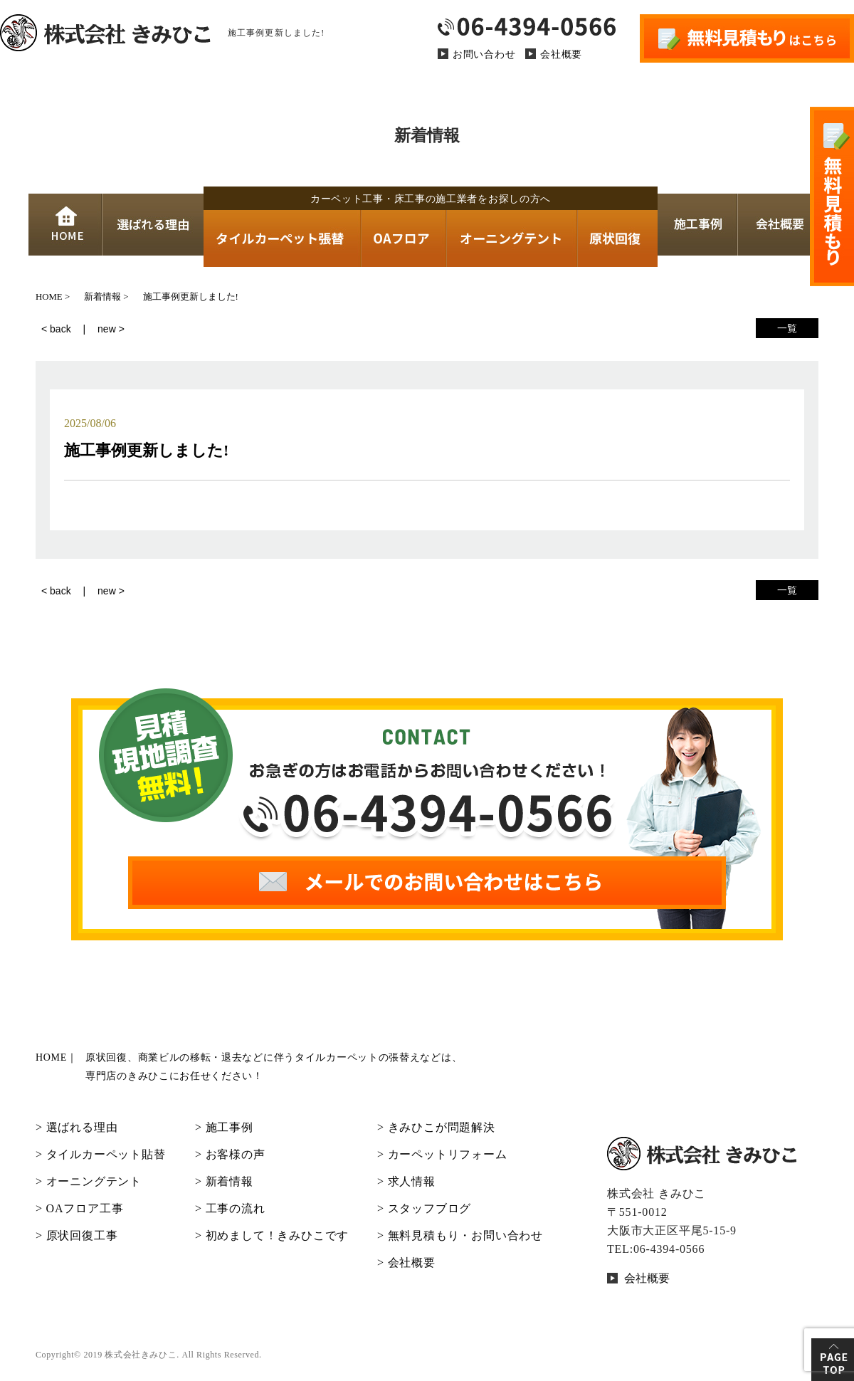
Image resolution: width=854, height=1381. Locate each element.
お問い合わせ (484, 54)
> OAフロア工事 (79, 1208)
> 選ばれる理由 (76, 1127)
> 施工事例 (224, 1127)
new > (111, 329)
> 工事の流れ (230, 1208)
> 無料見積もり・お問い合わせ (460, 1235)
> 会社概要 (406, 1262)
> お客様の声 (230, 1154)
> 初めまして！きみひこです (272, 1235)
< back (56, 329)
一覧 (787, 328)
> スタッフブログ (424, 1208)
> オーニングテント (89, 1181)
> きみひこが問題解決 (436, 1127)
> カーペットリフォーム (442, 1154)
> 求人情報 (406, 1181)
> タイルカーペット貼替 (101, 1154)
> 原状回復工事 (76, 1235)
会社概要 (561, 54)
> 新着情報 (224, 1181)
